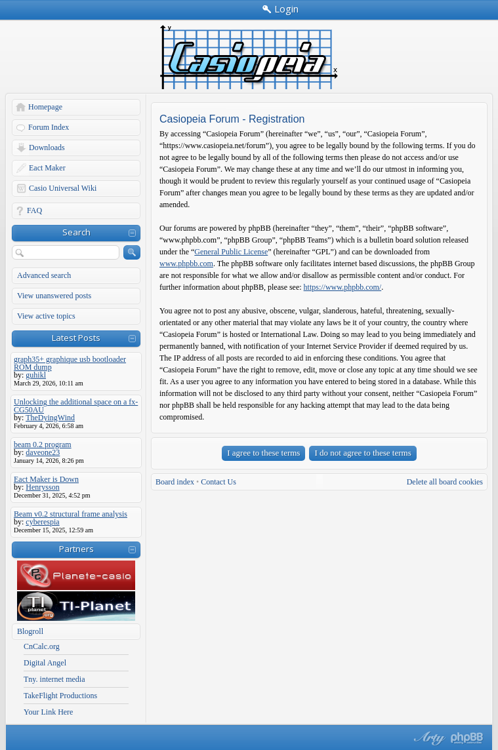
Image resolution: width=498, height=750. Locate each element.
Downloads (47, 147)
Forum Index (48, 127)
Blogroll (30, 631)
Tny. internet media (54, 679)
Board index (175, 481)
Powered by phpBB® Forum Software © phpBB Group (467, 738)
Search (76, 232)
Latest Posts (76, 338)
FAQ (34, 210)
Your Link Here (48, 712)
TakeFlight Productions (60, 695)
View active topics (46, 316)
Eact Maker (47, 167)
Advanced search (44, 275)
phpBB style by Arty (427, 738)
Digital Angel (45, 662)
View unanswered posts (54, 295)
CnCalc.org (42, 646)
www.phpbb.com (186, 263)
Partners (76, 549)
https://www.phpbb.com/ (343, 287)
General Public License (231, 251)
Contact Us (218, 481)
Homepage (45, 106)
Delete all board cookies (445, 481)
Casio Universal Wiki (62, 188)
